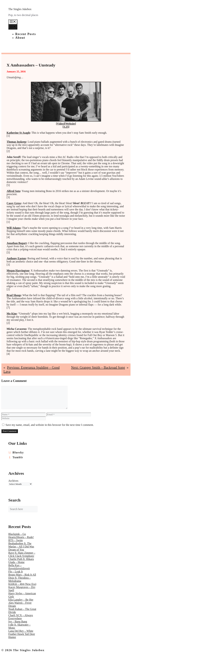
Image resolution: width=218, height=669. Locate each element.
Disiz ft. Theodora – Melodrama (19, 579)
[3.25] (66, 126)
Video (60, 123)
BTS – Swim (15, 540)
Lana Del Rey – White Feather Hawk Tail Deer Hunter (21, 634)
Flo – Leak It (15, 571)
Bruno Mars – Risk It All (22, 574)
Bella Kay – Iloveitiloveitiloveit (19, 567)
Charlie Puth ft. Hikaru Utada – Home (21, 561)
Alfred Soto (13, 191)
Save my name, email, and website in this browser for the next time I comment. (50, 424)
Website (70, 123)
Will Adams (13, 227)
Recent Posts (25, 34)
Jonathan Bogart (17, 243)
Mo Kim (11, 313)
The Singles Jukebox (19, 9)
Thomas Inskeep (16, 141)
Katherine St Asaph (18, 132)
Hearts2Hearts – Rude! (21, 537)
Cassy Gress (14, 203)
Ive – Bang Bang (17, 621)
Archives (13, 480)
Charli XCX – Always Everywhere (20, 617)
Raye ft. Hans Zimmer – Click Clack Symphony (21, 554)
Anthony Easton (16, 258)
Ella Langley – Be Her (20, 599)
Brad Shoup (14, 295)
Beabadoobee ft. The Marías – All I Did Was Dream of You (21, 546)
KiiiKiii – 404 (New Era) (22, 584)
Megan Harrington (18, 270)
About (20, 37)
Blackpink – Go (17, 534)
